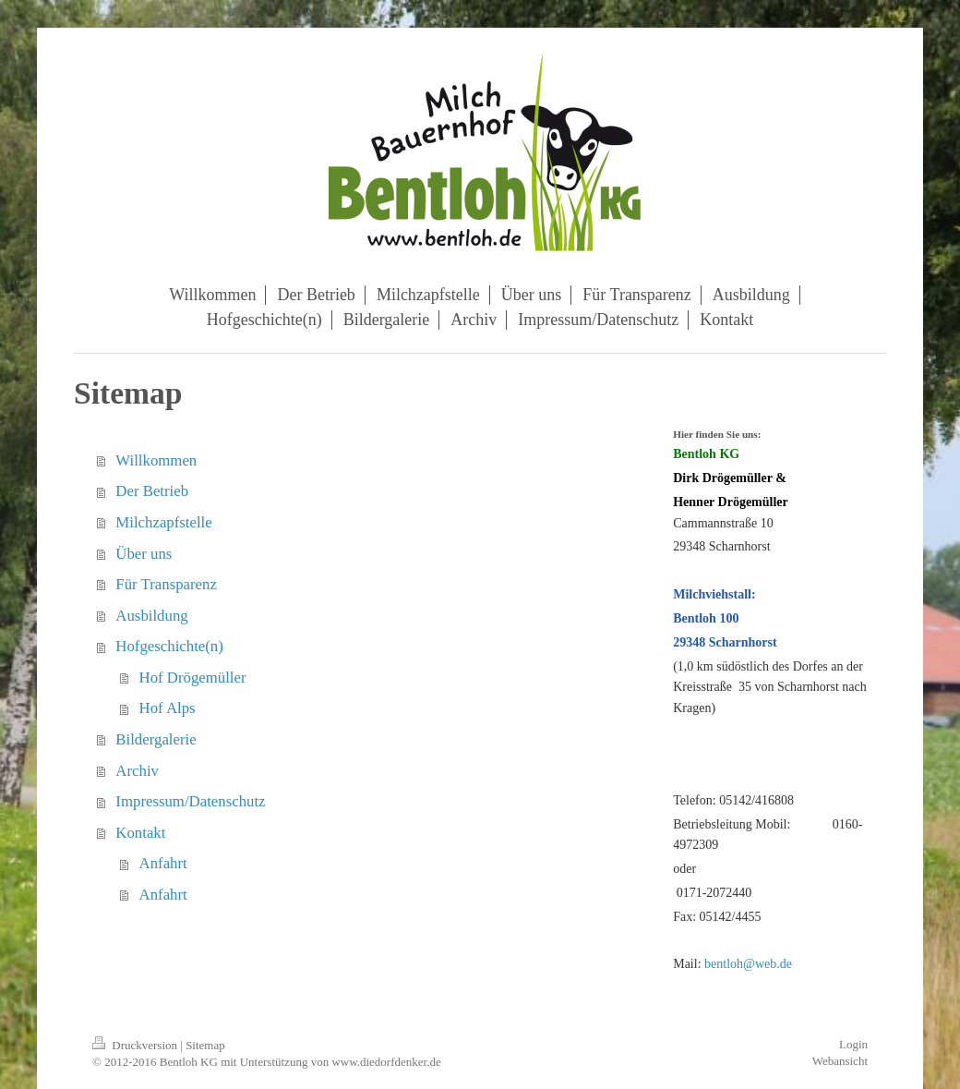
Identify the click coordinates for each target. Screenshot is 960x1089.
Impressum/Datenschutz (190, 801)
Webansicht (840, 1061)
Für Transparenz (166, 584)
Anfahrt (163, 863)
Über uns (143, 554)
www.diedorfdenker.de (385, 1062)
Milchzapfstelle (163, 522)
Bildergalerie (155, 739)
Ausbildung (151, 615)
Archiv (137, 771)
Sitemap (205, 1045)
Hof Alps (167, 708)
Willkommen (156, 460)
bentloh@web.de (748, 964)
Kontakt (140, 832)
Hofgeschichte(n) (169, 646)
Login (853, 1044)
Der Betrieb (151, 491)
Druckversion (136, 1045)
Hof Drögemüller (192, 677)
